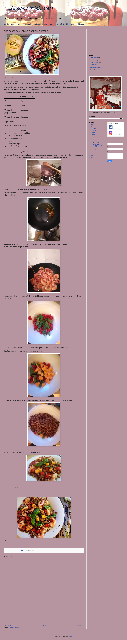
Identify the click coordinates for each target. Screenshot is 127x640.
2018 (92, 157)
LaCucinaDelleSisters (28, 8)
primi (20, 24)
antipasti (37, 24)
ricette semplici (93, 59)
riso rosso (34, 552)
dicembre (94, 128)
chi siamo (81, 24)
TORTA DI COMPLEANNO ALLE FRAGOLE (97, 141)
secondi (28, 24)
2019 (92, 155)
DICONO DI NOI (62, 24)
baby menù (48, 24)
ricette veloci (93, 64)
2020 (92, 126)
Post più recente (7, 625)
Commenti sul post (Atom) (14, 627)
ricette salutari (29, 552)
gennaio (94, 153)
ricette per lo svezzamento (96, 67)
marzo (93, 151)
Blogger (70, 636)
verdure (92, 69)
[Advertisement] (44, 611)
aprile (93, 149)
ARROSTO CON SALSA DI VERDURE (97, 136)
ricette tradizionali (94, 57)
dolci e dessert (9, 24)
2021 (92, 124)
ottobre (93, 132)
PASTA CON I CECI (95, 139)
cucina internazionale (95, 71)
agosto (93, 134)
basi (72, 24)
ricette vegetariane (94, 62)
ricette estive (18, 552)
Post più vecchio (80, 625)
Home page (43, 625)
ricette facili (23, 552)
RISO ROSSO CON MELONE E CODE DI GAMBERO (96, 145)
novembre (94, 130)
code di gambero (11, 552)
